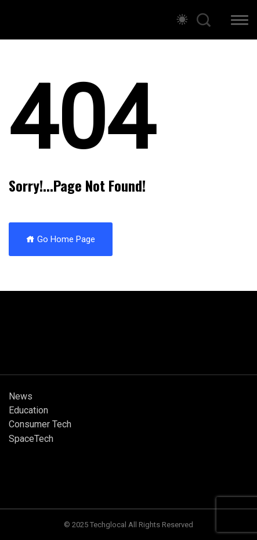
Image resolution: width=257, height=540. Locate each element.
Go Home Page (60, 239)
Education (28, 410)
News (20, 396)
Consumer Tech (40, 424)
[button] (239, 22)
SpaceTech (31, 438)
